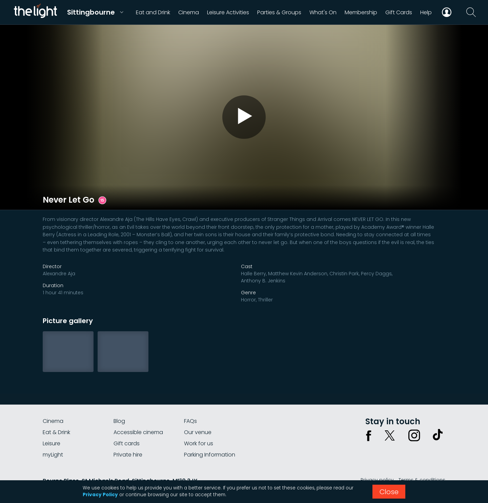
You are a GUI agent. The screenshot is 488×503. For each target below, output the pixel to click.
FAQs (190, 421)
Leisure (51, 443)
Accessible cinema (138, 432)
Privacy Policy (100, 494)
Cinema (53, 421)
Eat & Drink (56, 432)
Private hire (128, 455)
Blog (119, 421)
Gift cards (127, 443)
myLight (53, 455)
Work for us (198, 443)
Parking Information (209, 455)
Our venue (197, 432)
